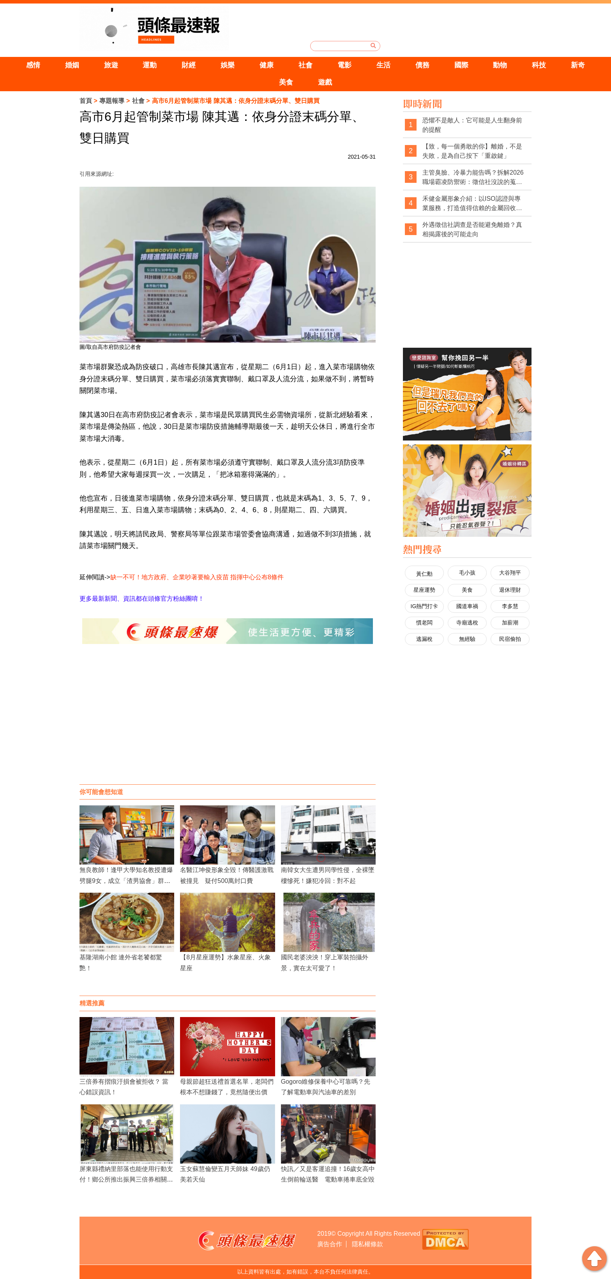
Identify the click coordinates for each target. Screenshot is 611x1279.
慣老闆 (424, 622)
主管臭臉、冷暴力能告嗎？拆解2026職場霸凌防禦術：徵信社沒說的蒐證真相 (473, 177)
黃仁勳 (424, 574)
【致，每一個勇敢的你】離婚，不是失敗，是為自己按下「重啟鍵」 (472, 151)
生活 (383, 65)
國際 (461, 65)
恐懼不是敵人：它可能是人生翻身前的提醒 (472, 125)
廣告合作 (329, 1244)
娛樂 (228, 65)
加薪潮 (510, 622)
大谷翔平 (510, 573)
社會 (305, 65)
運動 (150, 65)
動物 (500, 65)
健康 (267, 65)
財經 (189, 65)
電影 (344, 65)
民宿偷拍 (510, 639)
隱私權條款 (367, 1244)
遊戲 (325, 82)
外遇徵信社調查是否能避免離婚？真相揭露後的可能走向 (472, 229)
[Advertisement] (227, 722)
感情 (33, 65)
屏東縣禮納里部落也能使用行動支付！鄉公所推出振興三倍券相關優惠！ (126, 1179)
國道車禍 (467, 606)
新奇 (578, 65)
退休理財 (510, 590)
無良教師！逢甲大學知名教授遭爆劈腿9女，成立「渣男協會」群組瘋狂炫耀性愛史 (126, 880)
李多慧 (510, 606)
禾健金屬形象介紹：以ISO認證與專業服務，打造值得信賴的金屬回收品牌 (472, 203)
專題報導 (111, 100)
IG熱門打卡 (424, 606)
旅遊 (111, 65)
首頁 (85, 100)
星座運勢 (424, 590)
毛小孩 (467, 573)
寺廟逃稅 (467, 622)
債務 (422, 65)
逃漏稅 (424, 639)
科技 (539, 65)
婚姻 (72, 65)
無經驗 (467, 639)
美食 (286, 82)
